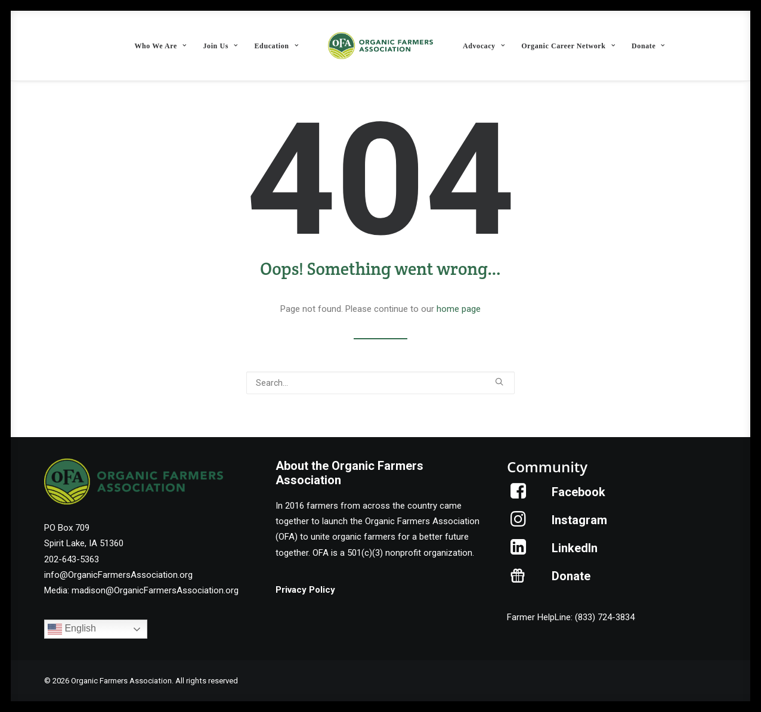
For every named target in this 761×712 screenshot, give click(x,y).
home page (459, 309)
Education (277, 46)
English (72, 629)
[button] (499, 381)
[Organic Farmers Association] (380, 45)
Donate (648, 46)
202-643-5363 (71, 559)
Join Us (220, 46)
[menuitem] (160, 46)
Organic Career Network (568, 46)
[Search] (380, 383)
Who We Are (160, 46)
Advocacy (484, 46)
